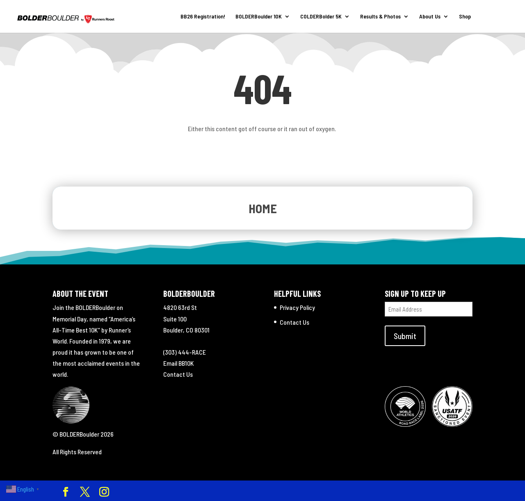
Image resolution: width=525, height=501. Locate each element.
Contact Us (178, 374)
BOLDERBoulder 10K (258, 17)
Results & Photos (380, 17)
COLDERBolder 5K (321, 17)
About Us (430, 17)
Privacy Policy (297, 307)
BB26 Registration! (202, 17)
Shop (465, 17)
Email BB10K (178, 363)
